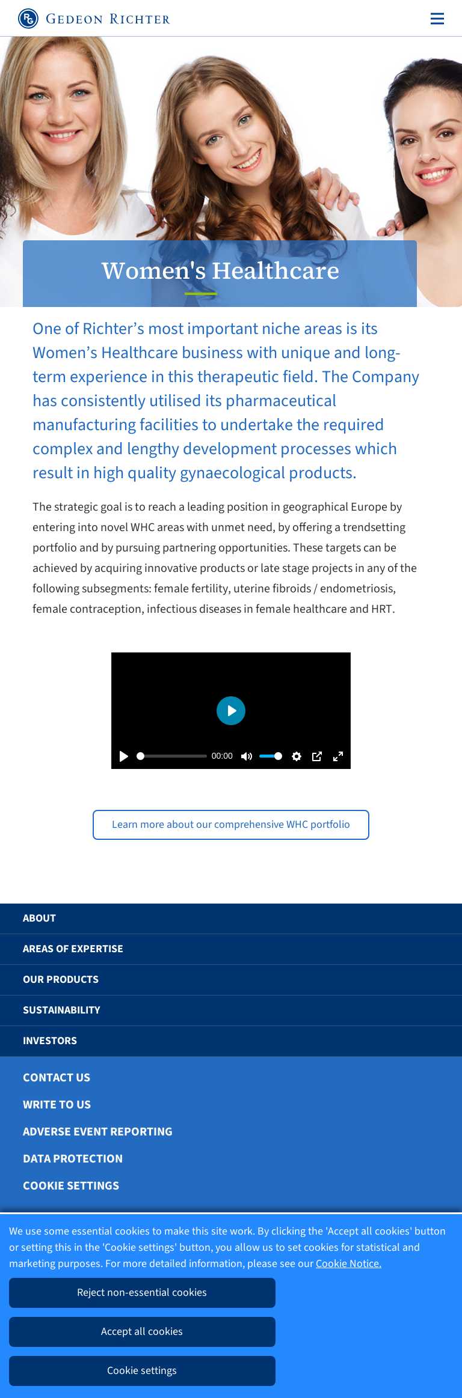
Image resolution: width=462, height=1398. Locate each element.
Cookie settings (71, 1186)
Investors (50, 1040)
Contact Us (56, 1078)
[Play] (124, 756)
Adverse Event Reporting (98, 1132)
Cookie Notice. (348, 1263)
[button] (424, 919)
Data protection (73, 1159)
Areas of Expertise (73, 948)
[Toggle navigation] (435, 19)
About (39, 918)
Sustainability (61, 1010)
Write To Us (57, 1105)
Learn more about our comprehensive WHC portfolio (231, 824)
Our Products (61, 979)
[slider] (172, 756)
